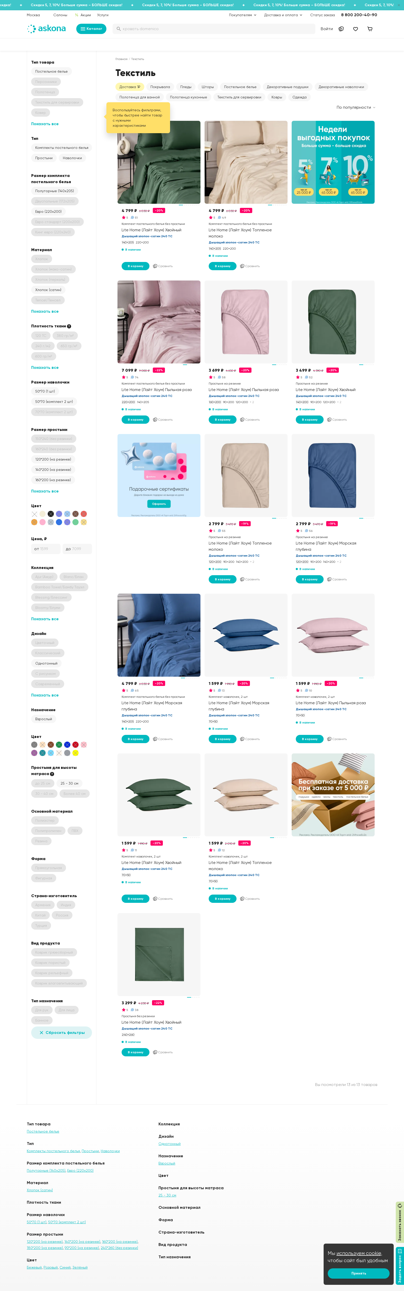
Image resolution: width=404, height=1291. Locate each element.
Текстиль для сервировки (239, 97)
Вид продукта (45, 943)
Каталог (91, 28)
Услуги (102, 15)
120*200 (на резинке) (53, 459)
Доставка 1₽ (130, 87)
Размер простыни (49, 429)
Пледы (185, 87)
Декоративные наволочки (341, 87)
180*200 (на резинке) (45, 1248)
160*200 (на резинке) (53, 480)
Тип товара (42, 62)
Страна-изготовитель (54, 895)
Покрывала (160, 87)
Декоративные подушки (287, 87)
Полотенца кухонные (188, 97)
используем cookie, (359, 1253)
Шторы (208, 87)
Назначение (43, 709)
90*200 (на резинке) (82, 1248)
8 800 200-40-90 (359, 14)
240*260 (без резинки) (119, 1248)
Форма (38, 858)
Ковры (277, 97)
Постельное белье (51, 71)
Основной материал (52, 811)
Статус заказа (322, 15)
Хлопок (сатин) (48, 290)
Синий (65, 1267)
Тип (34, 138)
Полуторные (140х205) (54, 191)
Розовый (51, 1267)
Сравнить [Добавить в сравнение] (163, 266)
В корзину (135, 266)
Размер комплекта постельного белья (51, 178)
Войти (327, 28)
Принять (358, 1273)
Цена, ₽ (39, 538)
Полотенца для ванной (140, 97)
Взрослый (43, 719)
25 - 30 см (69, 783)
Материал (41, 249)
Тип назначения (47, 1000)
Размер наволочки (50, 382)
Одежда (299, 97)
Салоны (60, 15)
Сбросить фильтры (61, 1033)
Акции (83, 15)
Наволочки (72, 158)
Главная (121, 59)
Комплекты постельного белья (61, 148)
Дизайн (38, 633)
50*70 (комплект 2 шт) (54, 402)
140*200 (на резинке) (53, 470)
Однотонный (46, 663)
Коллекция (42, 567)
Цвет (36, 505)
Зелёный (80, 1267)
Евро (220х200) (48, 211)
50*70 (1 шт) (45, 391)
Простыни (44, 158)
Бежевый (34, 1267)
